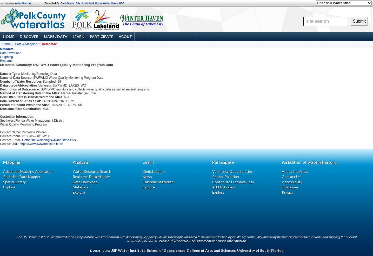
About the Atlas (295, 171)
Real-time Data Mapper (22, 176)
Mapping (11, 162)
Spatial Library (14, 182)
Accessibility (292, 182)
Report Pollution (225, 176)
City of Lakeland (85, 3)
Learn (78, 36)
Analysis (81, 162)
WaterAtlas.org (23, 3)
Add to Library (223, 187)
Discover (29, 36)
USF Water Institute (127, 250)
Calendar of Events (158, 182)
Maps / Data (55, 36)
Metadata (7, 49)
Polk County (68, 3)
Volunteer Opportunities (232, 171)
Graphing (6, 57)
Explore (9, 187)
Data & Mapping (26, 44)
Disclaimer (290, 187)
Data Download (10, 53)
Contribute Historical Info (233, 182)
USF (121, 3)
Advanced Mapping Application (28, 171)
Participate (101, 36)
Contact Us (291, 176)
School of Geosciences (166, 250)
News (147, 176)
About (125, 36)
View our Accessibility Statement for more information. (202, 241)
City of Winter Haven (106, 3)
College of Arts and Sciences (211, 250)
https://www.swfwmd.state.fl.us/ (41, 144)
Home (8, 36)
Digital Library (154, 171)
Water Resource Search (92, 171)
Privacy (288, 192)
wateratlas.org (322, 162)
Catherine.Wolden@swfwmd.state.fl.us (49, 140)
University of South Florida (260, 250)
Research (6, 61)
